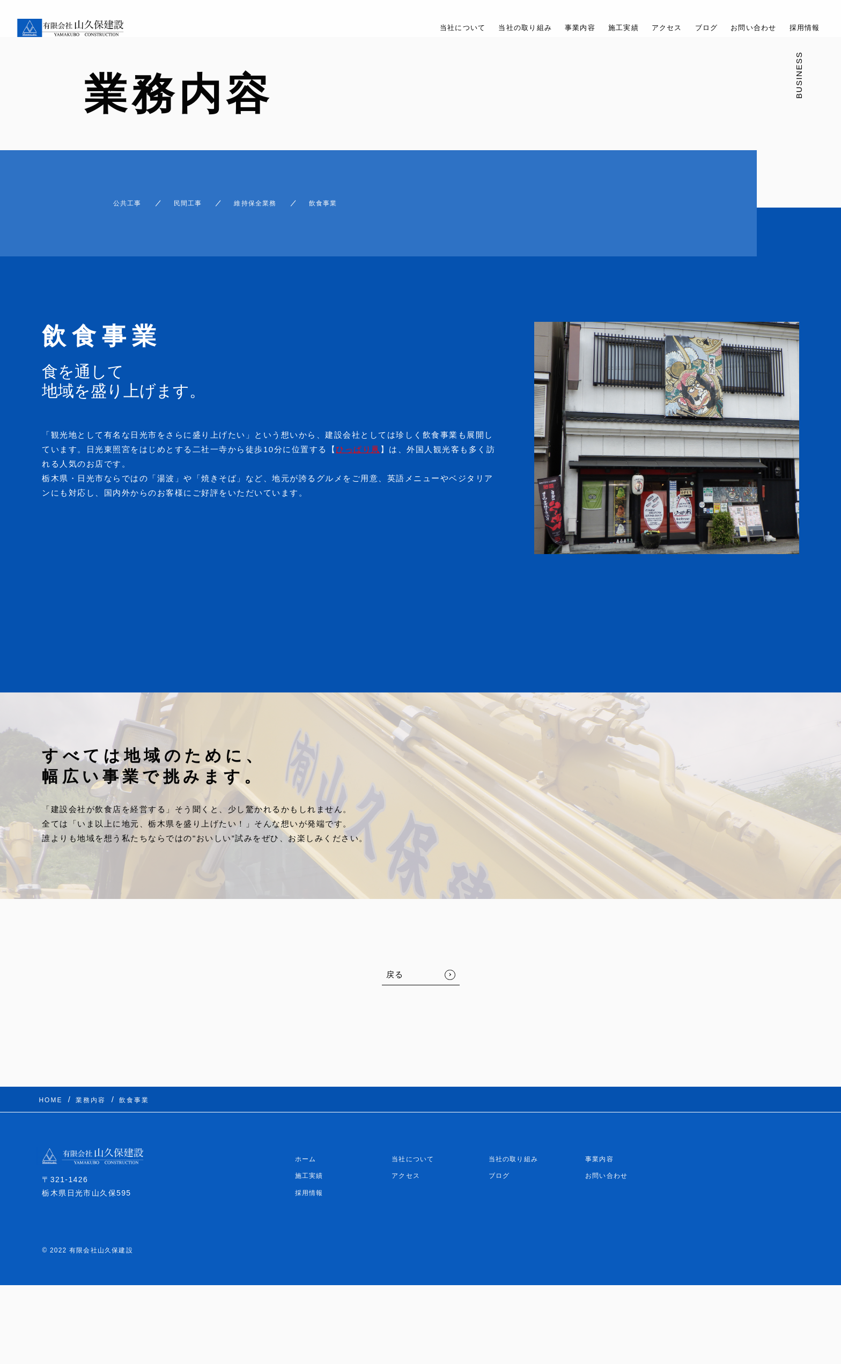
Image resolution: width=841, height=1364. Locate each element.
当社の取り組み (491, 27)
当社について (420, 27)
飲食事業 (350, 198)
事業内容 (552, 27)
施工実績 (600, 27)
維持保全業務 (265, 198)
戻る (395, 964)
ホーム (307, 1142)
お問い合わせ (745, 27)
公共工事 (105, 198)
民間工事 (181, 198)
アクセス (649, 27)
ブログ (692, 27)
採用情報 (802, 27)
